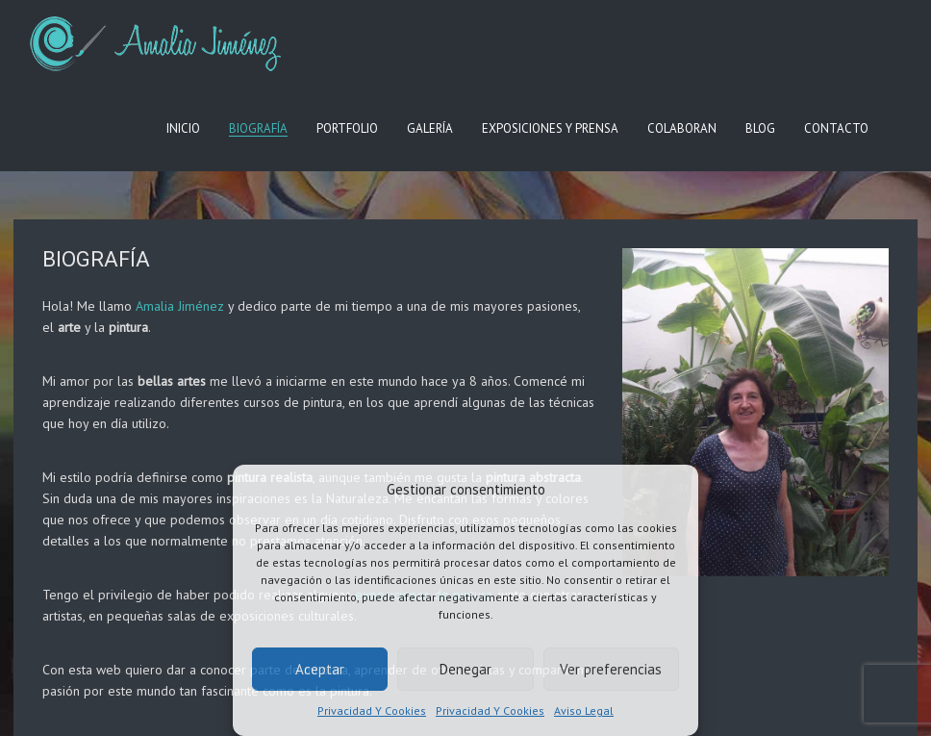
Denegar (465, 669)
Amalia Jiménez (180, 306)
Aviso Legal (584, 710)
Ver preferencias (611, 669)
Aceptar (319, 669)
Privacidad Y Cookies (371, 710)
